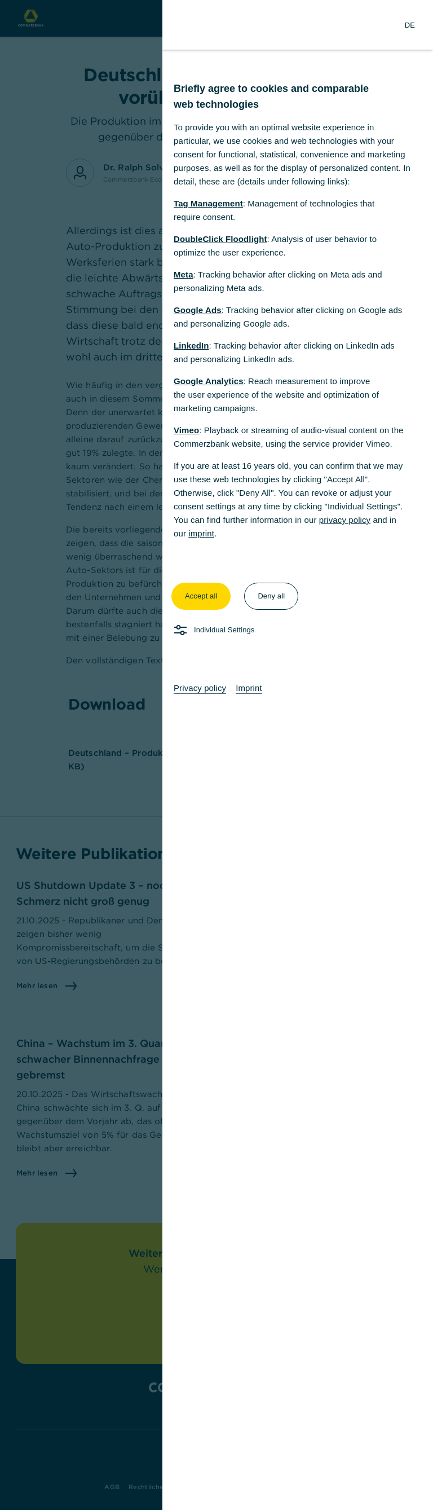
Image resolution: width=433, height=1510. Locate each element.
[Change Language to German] (410, 24)
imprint (201, 533)
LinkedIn (191, 345)
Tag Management (208, 203)
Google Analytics (209, 381)
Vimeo (186, 430)
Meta (183, 274)
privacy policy (344, 520)
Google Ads (198, 310)
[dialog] (216, 755)
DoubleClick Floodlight (220, 239)
